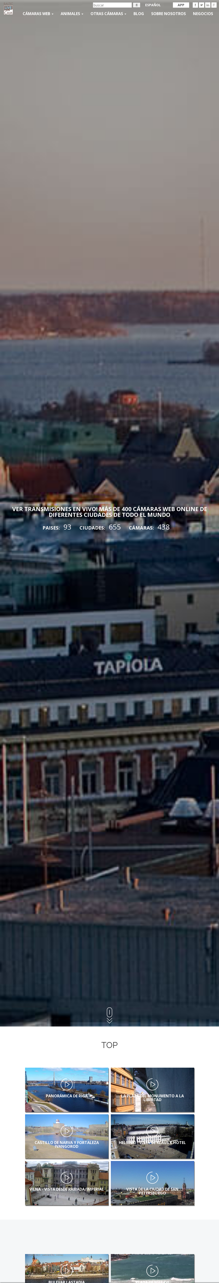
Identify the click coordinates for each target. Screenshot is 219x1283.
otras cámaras (108, 13)
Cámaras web (38, 13)
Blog (139, 13)
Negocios (203, 13)
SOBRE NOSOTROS (168, 13)
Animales (72, 13)
